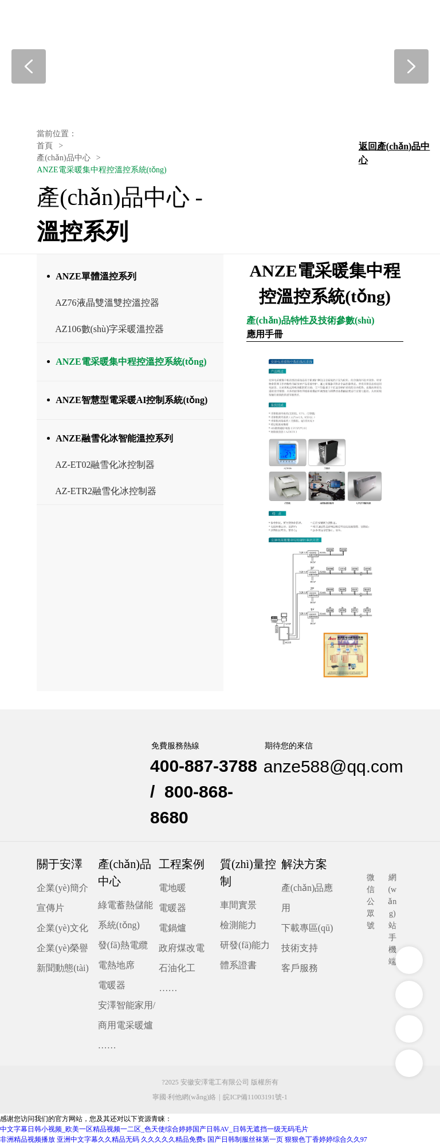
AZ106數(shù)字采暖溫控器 (109, 332)
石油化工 (177, 971)
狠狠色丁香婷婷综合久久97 (326, 1143)
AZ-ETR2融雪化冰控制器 (105, 494)
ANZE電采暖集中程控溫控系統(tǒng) (131, 364)
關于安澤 (59, 867)
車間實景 (238, 908)
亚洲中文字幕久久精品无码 (98, 1143)
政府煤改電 (182, 951)
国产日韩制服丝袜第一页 (245, 1143)
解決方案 (304, 867)
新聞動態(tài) (63, 971)
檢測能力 (238, 928)
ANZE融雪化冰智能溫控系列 (114, 441)
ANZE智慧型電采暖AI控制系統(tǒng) (131, 403)
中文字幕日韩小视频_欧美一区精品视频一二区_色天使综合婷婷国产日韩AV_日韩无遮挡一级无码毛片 (154, 1133)
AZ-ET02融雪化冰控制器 (105, 467)
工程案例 (182, 867)
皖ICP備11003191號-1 (255, 1100)
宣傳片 (50, 911)
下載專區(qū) (307, 931)
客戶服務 (299, 971)
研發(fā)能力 (245, 948)
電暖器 (111, 988)
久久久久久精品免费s (173, 1143)
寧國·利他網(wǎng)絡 (184, 1100)
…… (107, 1048)
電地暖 (172, 890)
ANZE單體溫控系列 (96, 279)
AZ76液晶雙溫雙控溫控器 (107, 305)
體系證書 (238, 968)
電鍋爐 (172, 931)
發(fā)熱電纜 (123, 948)
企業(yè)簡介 (62, 890)
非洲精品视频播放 (27, 1143)
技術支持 (299, 951)
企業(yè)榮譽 (62, 951)
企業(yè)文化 (62, 931)
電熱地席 (116, 968)
